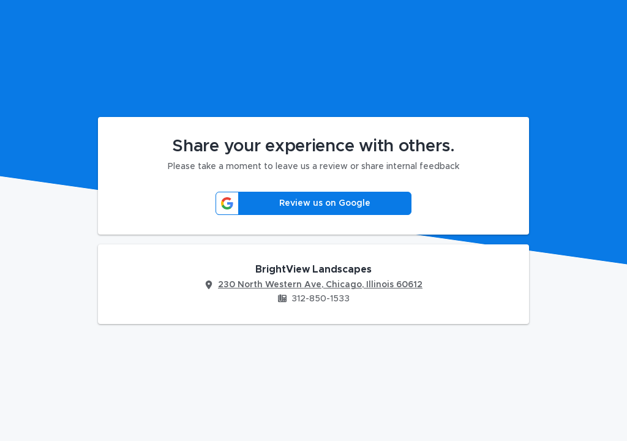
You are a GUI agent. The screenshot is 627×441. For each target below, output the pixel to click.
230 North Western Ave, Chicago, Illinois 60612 (320, 285)
